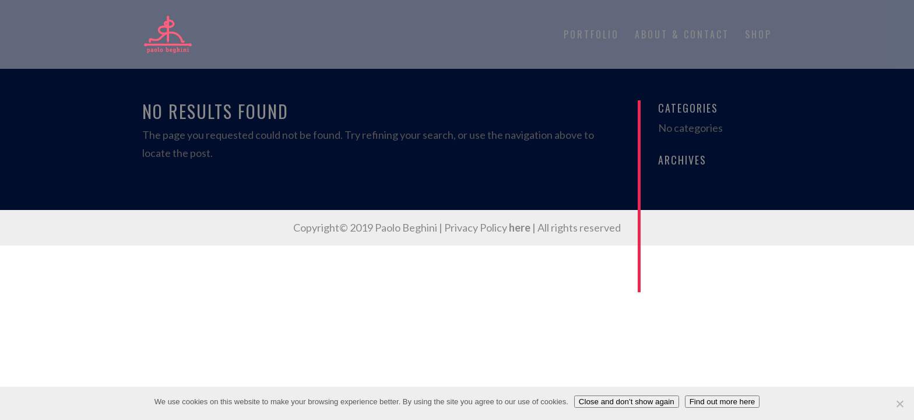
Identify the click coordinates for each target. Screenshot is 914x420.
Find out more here (722, 401)
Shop (758, 35)
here (519, 227)
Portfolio (591, 35)
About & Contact (682, 35)
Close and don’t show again (626, 401)
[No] (899, 404)
